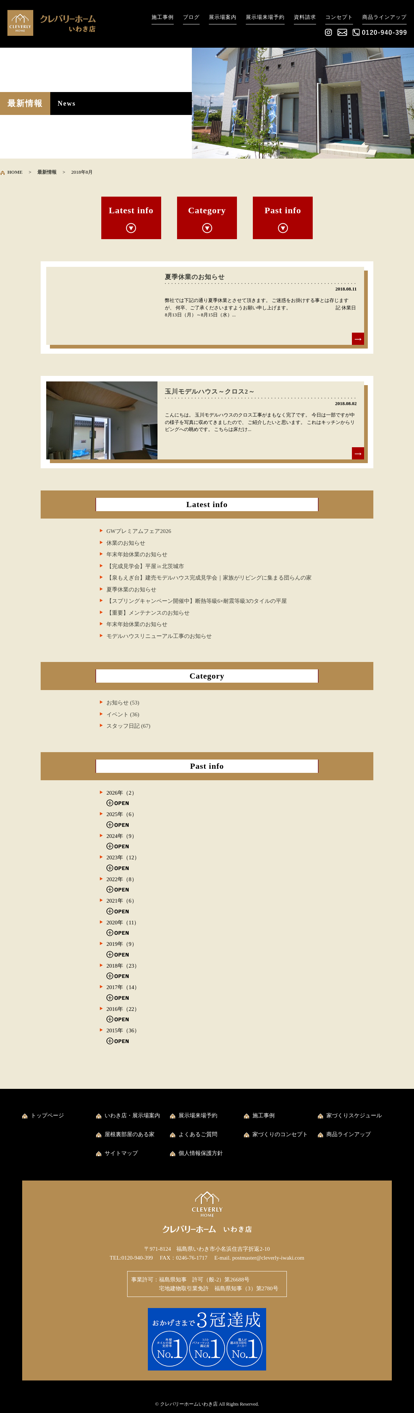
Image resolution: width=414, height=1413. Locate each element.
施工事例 (163, 17)
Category (207, 210)
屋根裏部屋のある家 (130, 1134)
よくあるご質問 (198, 1134)
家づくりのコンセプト (280, 1134)
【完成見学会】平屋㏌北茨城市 (145, 566)
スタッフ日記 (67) (128, 726)
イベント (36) (122, 714)
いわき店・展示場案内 (132, 1115)
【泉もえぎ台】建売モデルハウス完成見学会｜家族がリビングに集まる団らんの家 (209, 578)
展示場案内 (223, 17)
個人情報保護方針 (201, 1153)
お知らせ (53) (122, 703)
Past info (283, 210)
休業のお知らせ (125, 543)
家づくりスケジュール (354, 1115)
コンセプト (339, 17)
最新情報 (47, 172)
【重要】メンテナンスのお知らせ (148, 613)
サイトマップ (121, 1153)
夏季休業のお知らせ (195, 277)
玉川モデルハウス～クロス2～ (210, 391)
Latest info (131, 210)
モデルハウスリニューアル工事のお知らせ (159, 636)
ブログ (191, 17)
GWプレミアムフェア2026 (138, 531)
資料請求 (305, 17)
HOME (15, 172)
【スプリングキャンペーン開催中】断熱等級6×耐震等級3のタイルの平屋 (196, 601)
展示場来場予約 (265, 17)
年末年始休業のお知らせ (136, 554)
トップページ (47, 1115)
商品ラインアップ (384, 17)
